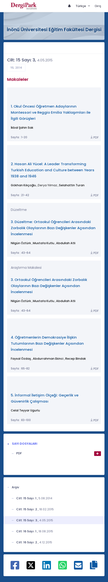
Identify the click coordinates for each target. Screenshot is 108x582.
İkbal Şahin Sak (22, 128)
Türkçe (81, 6)
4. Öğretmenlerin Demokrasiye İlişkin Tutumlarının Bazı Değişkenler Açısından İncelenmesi (47, 343)
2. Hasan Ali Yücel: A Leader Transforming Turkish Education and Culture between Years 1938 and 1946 (52, 170)
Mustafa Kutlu (43, 243)
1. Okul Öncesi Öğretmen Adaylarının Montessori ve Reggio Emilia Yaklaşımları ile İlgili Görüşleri (50, 112)
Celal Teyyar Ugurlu (25, 410)
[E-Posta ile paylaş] (78, 567)
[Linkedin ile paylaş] (46, 567)
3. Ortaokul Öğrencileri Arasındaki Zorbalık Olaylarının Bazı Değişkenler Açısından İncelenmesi (49, 285)
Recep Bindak (75, 359)
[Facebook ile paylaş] (15, 567)
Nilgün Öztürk (21, 243)
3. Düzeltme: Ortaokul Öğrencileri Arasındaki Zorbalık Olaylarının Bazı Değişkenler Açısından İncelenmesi (53, 227)
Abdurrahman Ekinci (48, 359)
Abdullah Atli (65, 243)
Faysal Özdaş (21, 359)
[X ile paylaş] (31, 565)
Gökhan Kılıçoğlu (23, 185)
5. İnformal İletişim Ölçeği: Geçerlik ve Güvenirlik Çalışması (44, 398)
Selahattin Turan (72, 185)
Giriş (98, 6)
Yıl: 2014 (16, 68)
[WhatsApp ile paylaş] (62, 567)
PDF (94, 137)
